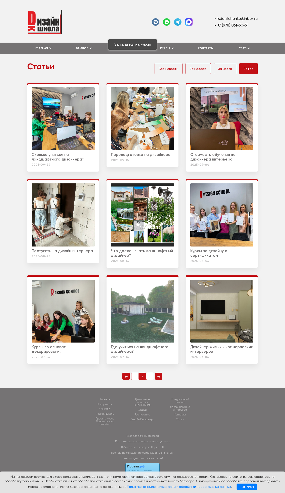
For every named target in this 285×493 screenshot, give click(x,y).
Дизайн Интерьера (142, 419)
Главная (105, 399)
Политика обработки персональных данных (142, 441)
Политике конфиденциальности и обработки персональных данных (179, 487)
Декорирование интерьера (180, 408)
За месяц (225, 69)
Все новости (168, 69)
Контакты (205, 48)
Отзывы (142, 409)
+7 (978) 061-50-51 (232, 25)
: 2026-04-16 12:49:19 (162, 452)
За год (248, 69)
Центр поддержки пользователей (142, 458)
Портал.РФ (157, 447)
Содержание (105, 404)
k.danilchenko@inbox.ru (237, 18)
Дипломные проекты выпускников (142, 402)
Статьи (244, 48)
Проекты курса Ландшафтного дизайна (104, 421)
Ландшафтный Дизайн (180, 401)
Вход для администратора (142, 435)
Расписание (142, 414)
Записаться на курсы (132, 44)
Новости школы (105, 413)
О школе (104, 409)
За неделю (198, 69)
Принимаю (247, 486)
